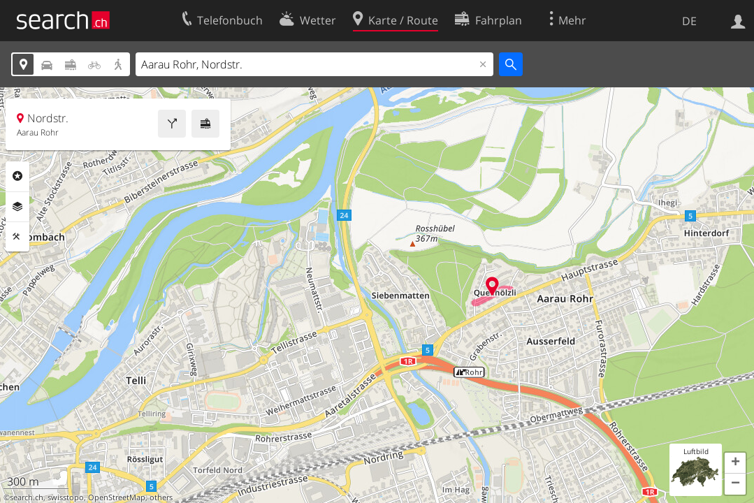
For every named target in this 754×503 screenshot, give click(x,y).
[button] (735, 463)
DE (689, 21)
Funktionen (17, 237)
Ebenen (17, 206)
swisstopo (66, 497)
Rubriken (17, 176)
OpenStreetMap (116, 497)
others (161, 497)
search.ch (26, 497)
